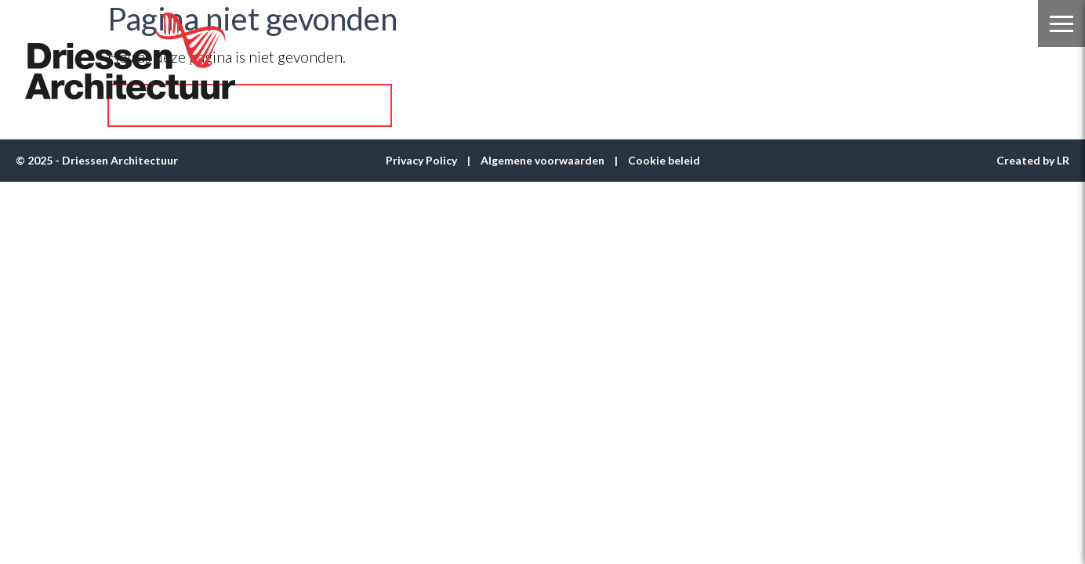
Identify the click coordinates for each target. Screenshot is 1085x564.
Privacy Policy (421, 160)
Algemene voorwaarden (542, 160)
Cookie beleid (664, 160)
